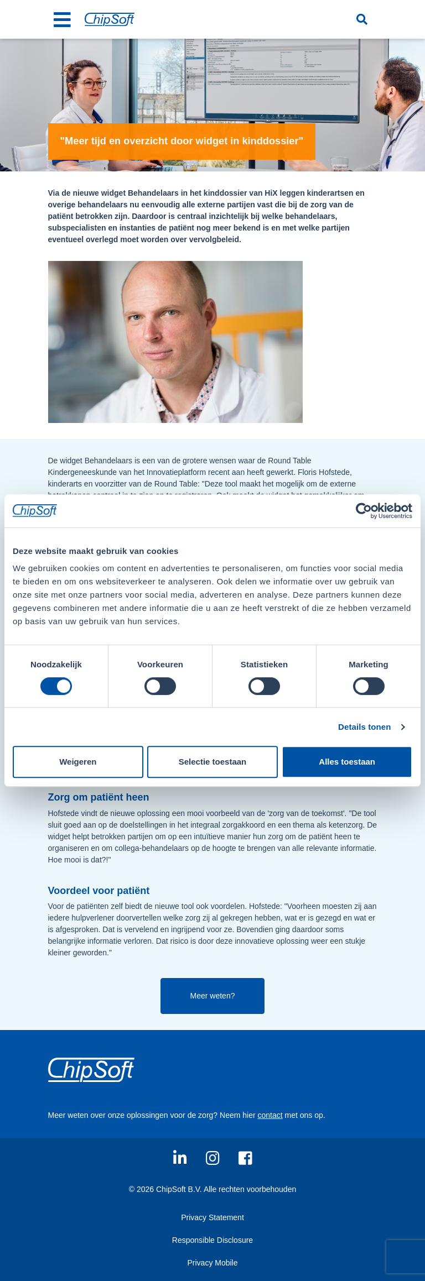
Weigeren (77, 761)
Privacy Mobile (212, 1262)
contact (269, 1115)
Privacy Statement (212, 1217)
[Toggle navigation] (62, 19)
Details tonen (364, 726)
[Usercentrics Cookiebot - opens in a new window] (363, 511)
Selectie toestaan (213, 761)
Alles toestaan (347, 761)
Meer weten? (212, 995)
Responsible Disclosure (212, 1240)
